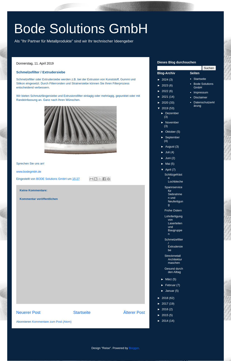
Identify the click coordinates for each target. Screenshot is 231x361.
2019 (165, 108)
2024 (165, 79)
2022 (165, 91)
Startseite (82, 312)
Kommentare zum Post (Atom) (52, 321)
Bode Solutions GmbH (81, 28)
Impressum (201, 92)
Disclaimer (200, 97)
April (168, 169)
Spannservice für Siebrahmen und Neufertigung (173, 195)
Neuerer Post (28, 312)
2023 (165, 85)
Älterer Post (134, 312)
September (172, 137)
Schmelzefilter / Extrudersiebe (173, 245)
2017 (165, 303)
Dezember (172, 113)
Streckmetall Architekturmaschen (173, 259)
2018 (165, 298)
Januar (170, 290)
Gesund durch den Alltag (173, 270)
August (170, 146)
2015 (165, 315)
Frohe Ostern (173, 210)
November (172, 122)
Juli (168, 152)
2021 (165, 96)
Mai (168, 163)
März (169, 279)
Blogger (134, 348)
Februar (170, 285)
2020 (165, 102)
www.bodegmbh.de (28, 171)
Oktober (171, 131)
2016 (165, 309)
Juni (168, 158)
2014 (165, 320)
